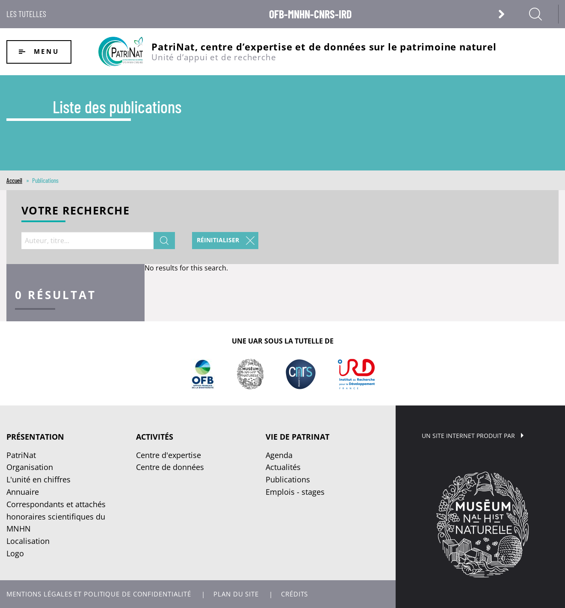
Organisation (29, 467)
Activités (154, 437)
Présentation (35, 437)
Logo (15, 553)
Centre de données (170, 467)
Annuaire (22, 492)
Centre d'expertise (168, 455)
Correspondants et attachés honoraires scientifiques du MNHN (56, 516)
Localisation (28, 541)
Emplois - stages (295, 492)
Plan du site (236, 594)
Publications (288, 479)
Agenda (279, 455)
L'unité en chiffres (38, 479)
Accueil (14, 180)
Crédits (294, 594)
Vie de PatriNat (297, 437)
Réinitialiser (218, 240)
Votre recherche (75, 211)
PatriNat (21, 455)
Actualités (283, 467)
